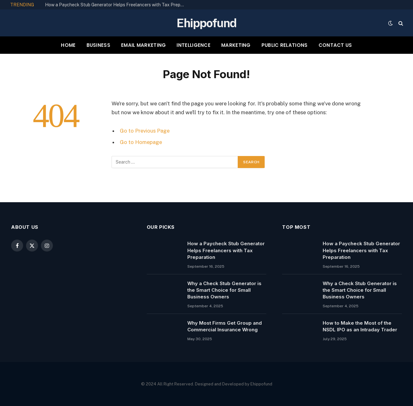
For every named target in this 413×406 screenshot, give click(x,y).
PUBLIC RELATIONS (284, 45)
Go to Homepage (141, 142)
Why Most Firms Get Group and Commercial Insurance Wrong (224, 326)
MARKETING (236, 45)
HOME (68, 45)
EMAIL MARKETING (143, 45)
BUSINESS (98, 45)
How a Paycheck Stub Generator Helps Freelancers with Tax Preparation (116, 4)
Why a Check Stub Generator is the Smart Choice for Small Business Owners (224, 290)
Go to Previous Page (145, 131)
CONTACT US (335, 45)
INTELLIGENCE (193, 45)
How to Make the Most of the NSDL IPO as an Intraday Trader (360, 326)
